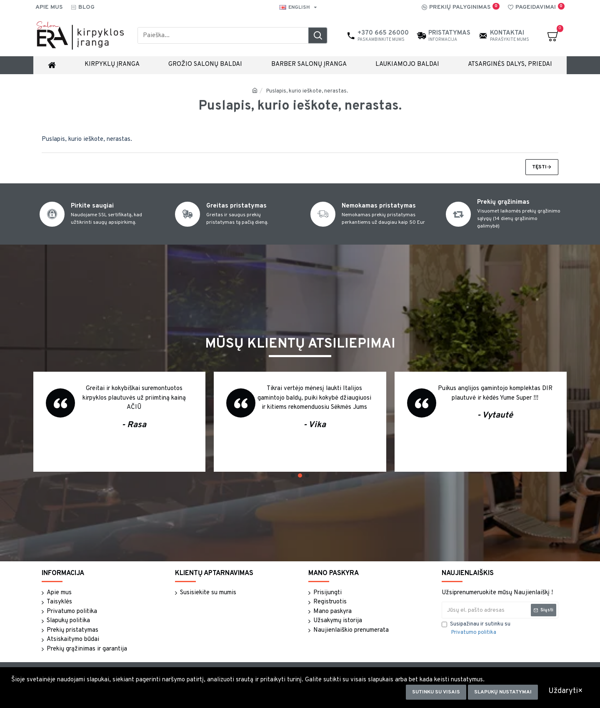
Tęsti (539, 167)
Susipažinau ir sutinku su (476, 629)
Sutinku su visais (436, 692)
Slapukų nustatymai (503, 692)
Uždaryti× (565, 691)
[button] (293, 475)
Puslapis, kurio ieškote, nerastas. (307, 91)
